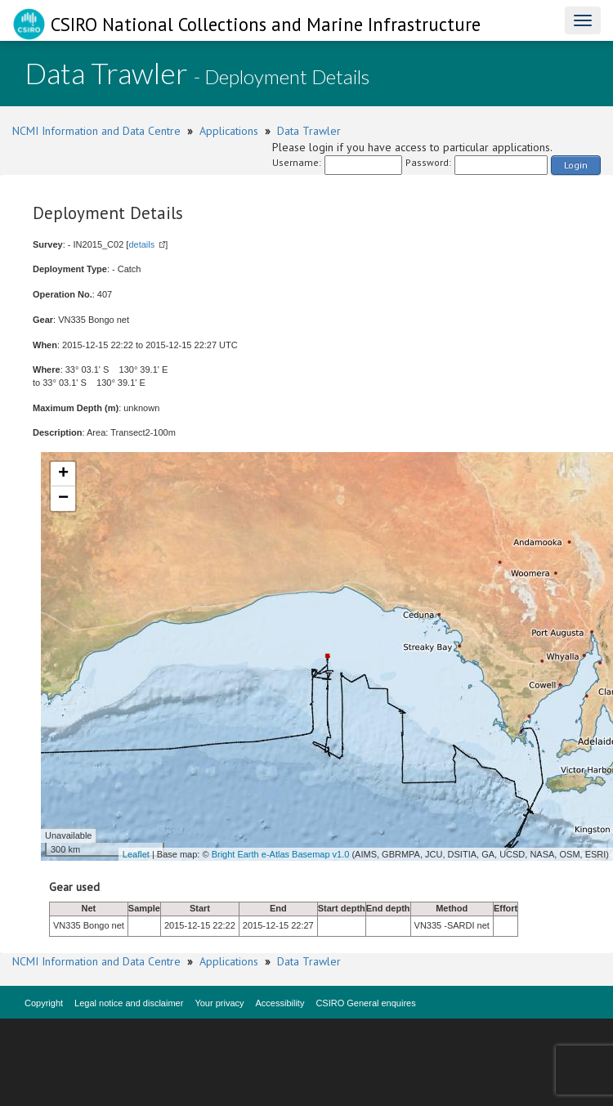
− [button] (63, 498)
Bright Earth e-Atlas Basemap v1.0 (281, 854)
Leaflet (136, 854)
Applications (228, 130)
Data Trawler (309, 130)
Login (576, 165)
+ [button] (63, 474)
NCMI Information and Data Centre (96, 130)
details (141, 244)
